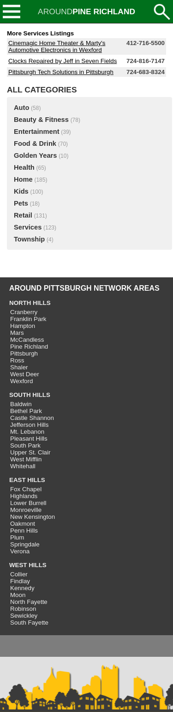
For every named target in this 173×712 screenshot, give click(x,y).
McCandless (27, 339)
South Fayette (29, 622)
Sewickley (23, 615)
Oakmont (22, 523)
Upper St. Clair (30, 452)
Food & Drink (35, 143)
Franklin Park (28, 319)
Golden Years (35, 155)
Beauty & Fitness (41, 119)
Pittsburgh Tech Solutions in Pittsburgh (60, 72)
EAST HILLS (27, 480)
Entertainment (37, 131)
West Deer (24, 374)
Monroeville (26, 509)
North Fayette (29, 601)
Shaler (19, 367)
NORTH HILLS (30, 302)
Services (28, 227)
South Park (25, 445)
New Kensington (32, 516)
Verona (20, 551)
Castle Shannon (32, 417)
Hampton (22, 325)
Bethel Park (26, 411)
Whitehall (23, 466)
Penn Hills (24, 530)
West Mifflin (26, 459)
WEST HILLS (28, 565)
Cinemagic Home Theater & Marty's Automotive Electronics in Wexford (56, 46)
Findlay (20, 581)
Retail (23, 215)
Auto (21, 107)
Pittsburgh (24, 353)
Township (29, 239)
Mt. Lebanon (27, 431)
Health (24, 167)
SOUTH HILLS (29, 394)
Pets (21, 203)
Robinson (23, 608)
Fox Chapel (26, 489)
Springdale (25, 544)
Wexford (21, 381)
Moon (17, 594)
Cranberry (23, 312)
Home (23, 179)
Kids (21, 191)
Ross (17, 360)
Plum (17, 537)
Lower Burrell (28, 503)
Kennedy (22, 588)
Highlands (23, 496)
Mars (17, 332)
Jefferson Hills (29, 424)
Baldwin (21, 404)
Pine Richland (29, 346)
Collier (19, 574)
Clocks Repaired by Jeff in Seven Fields (62, 60)
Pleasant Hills (29, 438)
